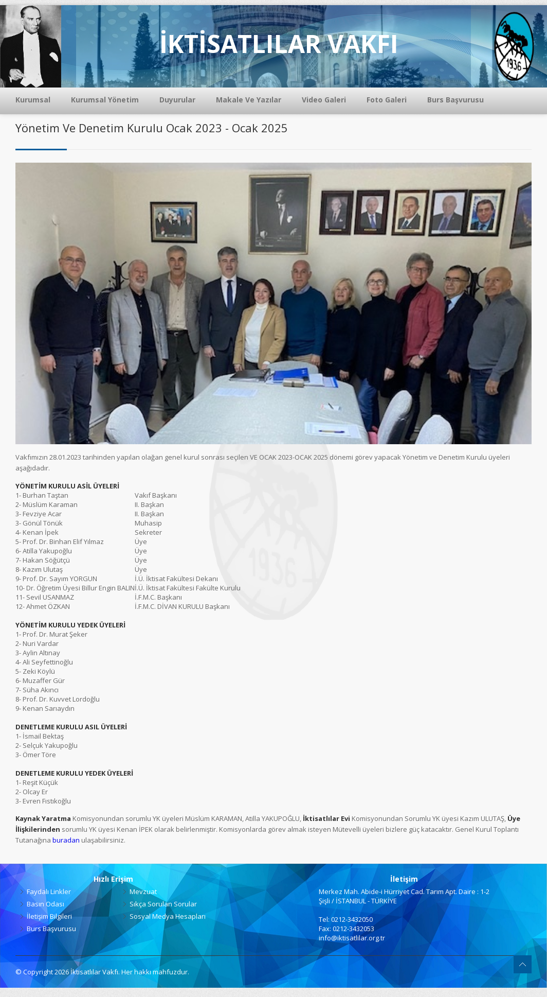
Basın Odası (45, 903)
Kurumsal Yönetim (105, 99)
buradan (66, 840)
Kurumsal (32, 99)
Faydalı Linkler (49, 891)
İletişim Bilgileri (49, 916)
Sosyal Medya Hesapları (168, 916)
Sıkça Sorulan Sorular (163, 903)
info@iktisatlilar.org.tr (352, 937)
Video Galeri (324, 99)
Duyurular (177, 99)
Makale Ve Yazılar (248, 99)
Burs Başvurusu (455, 99)
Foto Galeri (387, 99)
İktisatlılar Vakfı (94, 971)
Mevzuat (143, 891)
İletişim (404, 879)
